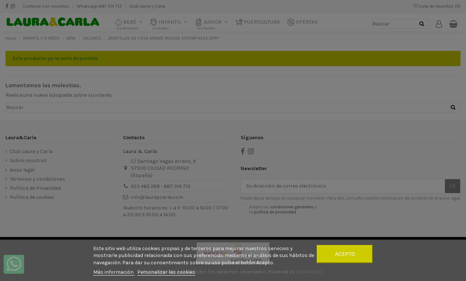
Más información (114, 272)
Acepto (345, 253)
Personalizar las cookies (166, 272)
